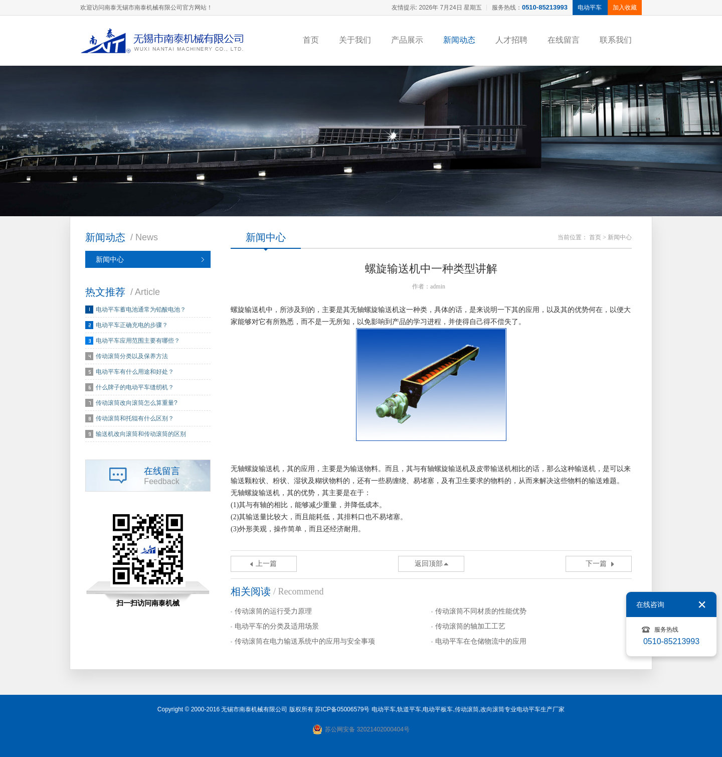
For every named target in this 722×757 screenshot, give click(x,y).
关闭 (701, 604)
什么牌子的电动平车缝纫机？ (135, 387)
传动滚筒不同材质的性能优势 (480, 611)
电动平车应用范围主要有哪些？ (138, 340)
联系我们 (616, 40)
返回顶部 (429, 563)
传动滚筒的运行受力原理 (273, 611)
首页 (311, 40)
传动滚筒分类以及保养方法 (132, 356)
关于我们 (355, 40)
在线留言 (564, 40)
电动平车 (384, 709)
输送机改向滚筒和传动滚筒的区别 (141, 433)
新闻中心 (110, 259)
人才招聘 (511, 40)
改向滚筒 (492, 709)
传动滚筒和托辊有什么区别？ (135, 418)
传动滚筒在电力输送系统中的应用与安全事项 (305, 641)
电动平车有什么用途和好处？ (135, 371)
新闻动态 (459, 40)
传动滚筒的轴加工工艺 (470, 626)
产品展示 (407, 40)
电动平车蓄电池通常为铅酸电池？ (141, 309)
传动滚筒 (467, 709)
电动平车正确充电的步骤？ (132, 325)
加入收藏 (625, 7)
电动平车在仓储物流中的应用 (480, 641)
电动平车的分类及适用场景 (277, 626)
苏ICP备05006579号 (342, 709)
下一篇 (596, 563)
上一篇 (266, 563)
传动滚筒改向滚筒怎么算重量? (136, 402)
